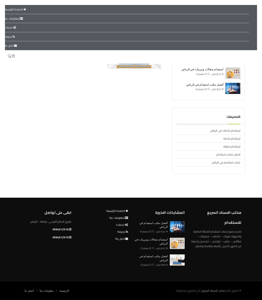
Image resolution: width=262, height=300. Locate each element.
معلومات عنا (14, 18)
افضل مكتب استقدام (228, 154)
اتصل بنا (11, 45)
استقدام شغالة (231, 146)
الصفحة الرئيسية (15, 9)
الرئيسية (64, 290)
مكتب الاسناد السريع (213, 290)
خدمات (10, 27)
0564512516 (60, 229)
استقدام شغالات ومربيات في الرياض (202, 69)
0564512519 (60, 237)
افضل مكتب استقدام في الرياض (153, 258)
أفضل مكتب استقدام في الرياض (204, 84)
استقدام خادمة (231, 138)
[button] (13, 56)
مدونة (10, 36)
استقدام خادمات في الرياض (225, 130)
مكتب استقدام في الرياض (226, 162)
